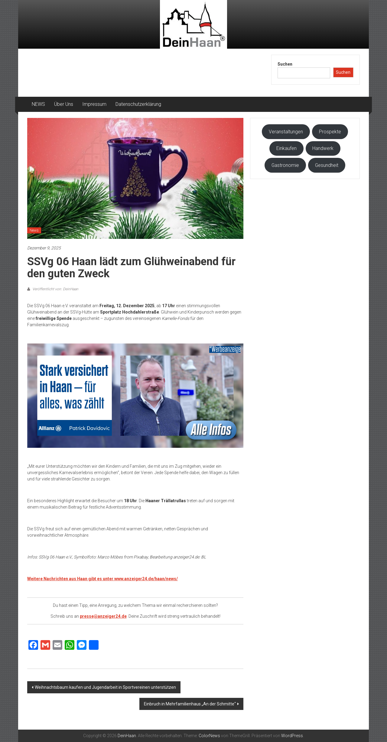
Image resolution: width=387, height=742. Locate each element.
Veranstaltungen (286, 132)
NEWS (38, 104)
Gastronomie (285, 165)
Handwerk (322, 148)
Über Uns (63, 104)
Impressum (94, 104)
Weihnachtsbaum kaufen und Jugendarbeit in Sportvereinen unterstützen (105, 687)
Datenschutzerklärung (138, 104)
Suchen (285, 64)
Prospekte (330, 132)
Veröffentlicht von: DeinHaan (54, 289)
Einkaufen (286, 148)
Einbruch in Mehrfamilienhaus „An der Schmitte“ (190, 703)
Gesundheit (326, 165)
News (34, 230)
